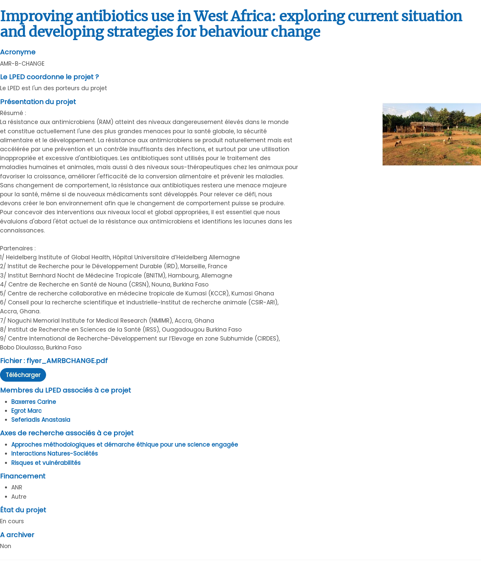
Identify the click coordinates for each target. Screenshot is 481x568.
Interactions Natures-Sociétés (54, 454)
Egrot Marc (26, 411)
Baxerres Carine (33, 402)
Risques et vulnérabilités (46, 463)
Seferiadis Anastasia (40, 420)
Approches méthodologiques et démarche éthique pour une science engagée (124, 445)
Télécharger (23, 375)
